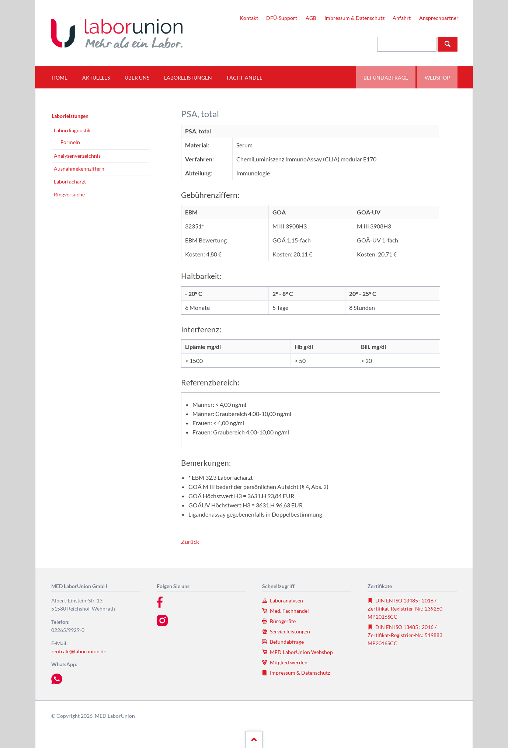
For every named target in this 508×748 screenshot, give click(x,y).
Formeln (70, 142)
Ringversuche (69, 194)
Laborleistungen (70, 116)
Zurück (190, 541)
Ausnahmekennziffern (79, 168)
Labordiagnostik (72, 130)
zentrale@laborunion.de (78, 651)
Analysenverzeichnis (77, 156)
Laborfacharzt (70, 181)
